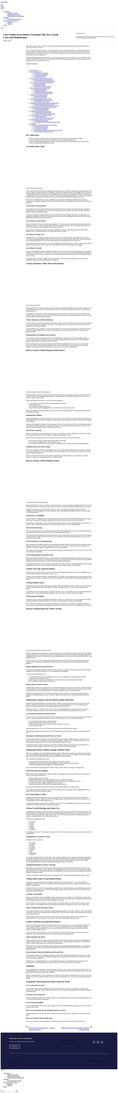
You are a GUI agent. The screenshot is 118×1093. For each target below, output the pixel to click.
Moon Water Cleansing (40, 85)
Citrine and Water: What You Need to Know (42, 78)
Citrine (46, 141)
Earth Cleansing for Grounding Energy (43, 92)
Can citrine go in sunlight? (41, 129)
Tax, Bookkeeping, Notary (14, 19)
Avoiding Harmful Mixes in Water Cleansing (45, 113)
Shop (5, 25)
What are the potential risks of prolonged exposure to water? (48, 130)
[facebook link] (102, 1042)
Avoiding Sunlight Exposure (41, 96)
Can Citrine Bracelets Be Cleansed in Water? (45, 104)
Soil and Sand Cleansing (40, 90)
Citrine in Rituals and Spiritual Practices (41, 119)
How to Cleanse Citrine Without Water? (40, 88)
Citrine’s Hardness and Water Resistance (44, 79)
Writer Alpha (4, 2)
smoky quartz (33, 853)
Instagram (10, 22)
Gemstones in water (12, 13)
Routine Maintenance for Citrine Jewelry (44, 100)
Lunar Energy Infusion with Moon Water (44, 93)
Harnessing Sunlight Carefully (41, 109)
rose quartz (32, 829)
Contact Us (15, 1046)
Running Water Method (40, 84)
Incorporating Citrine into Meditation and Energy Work (47, 122)
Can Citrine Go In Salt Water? (41, 73)
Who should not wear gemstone (15, 16)
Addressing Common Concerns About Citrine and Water (45, 103)
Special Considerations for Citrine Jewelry (41, 99)
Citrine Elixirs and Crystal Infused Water (41, 115)
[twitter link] (98, 1042)
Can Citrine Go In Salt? (40, 77)
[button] (2, 5)
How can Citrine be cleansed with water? (44, 131)
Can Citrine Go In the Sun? (41, 75)
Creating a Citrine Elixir (40, 116)
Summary (33, 123)
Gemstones (7, 11)
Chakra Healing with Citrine (41, 120)
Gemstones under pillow (13, 14)
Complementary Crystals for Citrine (43, 112)
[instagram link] (94, 1042)
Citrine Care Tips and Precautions (39, 94)
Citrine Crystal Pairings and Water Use (41, 111)
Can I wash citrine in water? (41, 126)
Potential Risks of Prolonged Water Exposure (45, 81)
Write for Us (104, 1061)
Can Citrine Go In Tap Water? (41, 74)
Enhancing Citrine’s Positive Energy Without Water (43, 107)
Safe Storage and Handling (41, 97)
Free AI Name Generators (11, 21)
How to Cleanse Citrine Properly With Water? (42, 82)
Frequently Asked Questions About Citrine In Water (44, 125)
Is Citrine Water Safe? (36, 71)
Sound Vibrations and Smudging (42, 108)
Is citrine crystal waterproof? (41, 127)
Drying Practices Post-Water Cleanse (43, 86)
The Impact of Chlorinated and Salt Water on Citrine (46, 105)
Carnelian (57, 869)
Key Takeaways (34, 70)
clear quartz (88, 195)
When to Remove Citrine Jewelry (42, 101)
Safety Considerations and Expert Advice (44, 118)
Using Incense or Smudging (41, 89)
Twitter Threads (93, 1061)
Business (7, 17)
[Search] (17, 1091)
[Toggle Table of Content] (27, 67)
